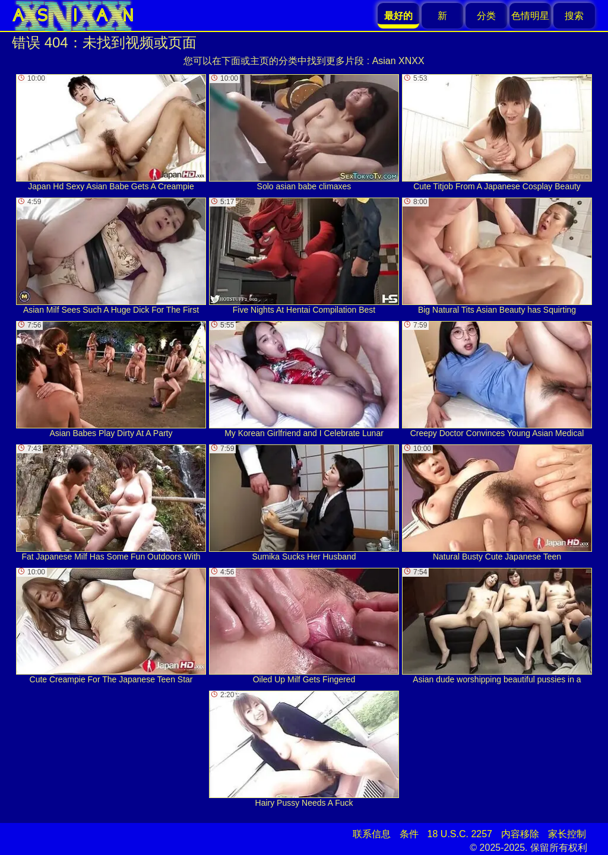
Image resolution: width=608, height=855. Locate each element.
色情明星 (530, 16)
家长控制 (567, 834)
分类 (486, 16)
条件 (409, 834)
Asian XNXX (398, 61)
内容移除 (520, 834)
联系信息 (372, 834)
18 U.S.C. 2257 (460, 834)
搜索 (574, 16)
